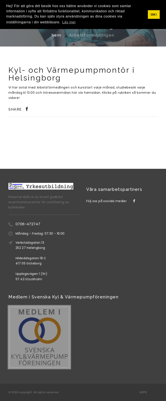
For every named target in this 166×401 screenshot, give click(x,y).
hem (56, 35)
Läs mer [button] (69, 22)
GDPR (143, 392)
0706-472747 (28, 224)
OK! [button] (154, 14)
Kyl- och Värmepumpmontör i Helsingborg (71, 73)
